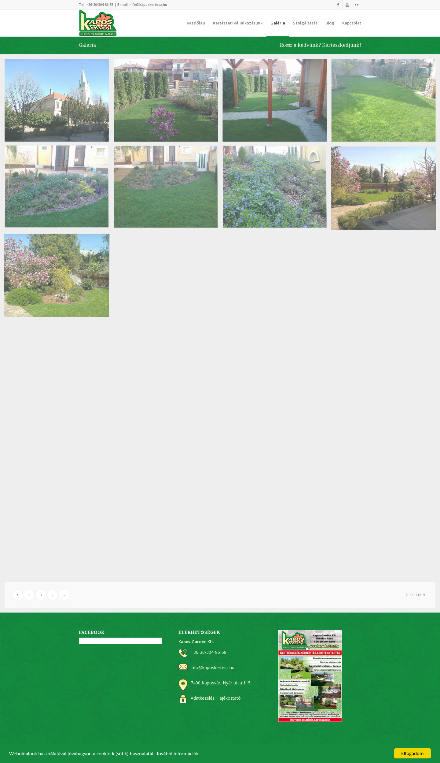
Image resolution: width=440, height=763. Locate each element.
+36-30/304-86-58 (99, 4)
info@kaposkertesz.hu (148, 4)
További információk (177, 754)
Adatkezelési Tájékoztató (216, 698)
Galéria (87, 45)
